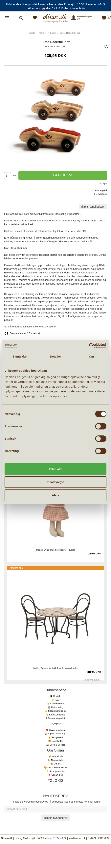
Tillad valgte (55, 482)
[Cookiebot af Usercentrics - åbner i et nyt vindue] (89, 345)
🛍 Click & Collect (55, 745)
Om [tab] (91, 356)
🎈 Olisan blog (55, 775)
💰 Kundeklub (55, 756)
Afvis (55, 495)
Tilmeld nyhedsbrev (56, 817)
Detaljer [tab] (55, 356)
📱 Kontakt (55, 696)
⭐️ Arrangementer (55, 771)
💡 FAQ (56, 700)
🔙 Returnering (55, 707)
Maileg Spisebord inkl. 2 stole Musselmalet (55, 668)
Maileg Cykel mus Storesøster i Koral (55, 550)
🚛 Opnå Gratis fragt (55, 733)
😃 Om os (55, 763)
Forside (31, 33)
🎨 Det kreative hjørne (55, 767)
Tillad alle (55, 469)
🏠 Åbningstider (55, 760)
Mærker (42, 33)
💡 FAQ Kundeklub (55, 714)
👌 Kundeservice (55, 703)
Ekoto (53, 33)
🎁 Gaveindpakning (55, 730)
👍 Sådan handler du (55, 711)
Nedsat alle (16, 567)
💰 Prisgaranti (55, 737)
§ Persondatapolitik (55, 718)
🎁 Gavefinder (55, 741)
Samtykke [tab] (19, 356)
